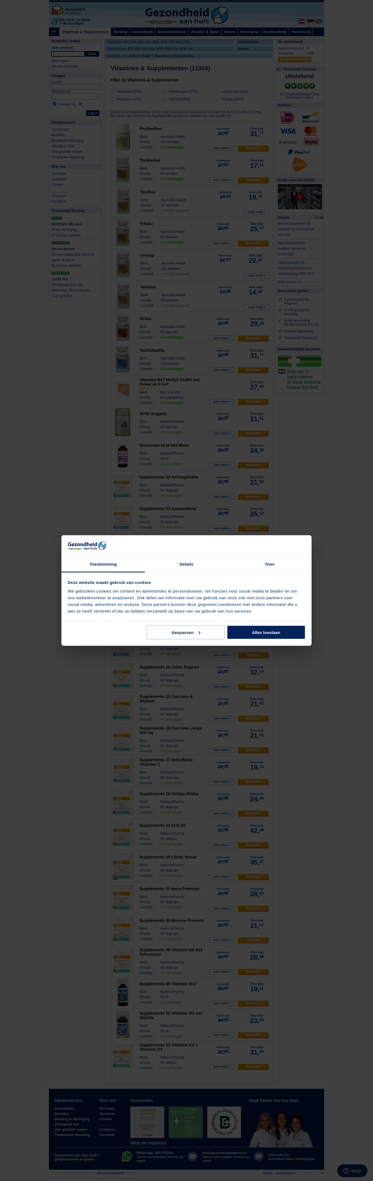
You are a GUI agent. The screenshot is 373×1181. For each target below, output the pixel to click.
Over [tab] (270, 564)
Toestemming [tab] (103, 564)
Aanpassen (185, 632)
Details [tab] (186, 564)
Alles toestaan (266, 632)
